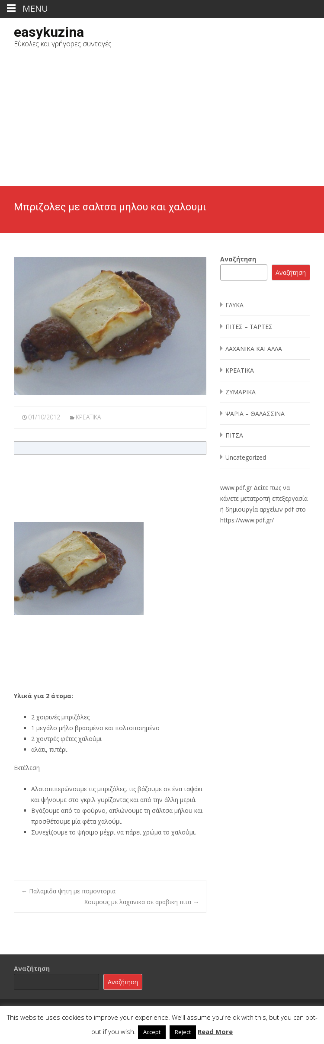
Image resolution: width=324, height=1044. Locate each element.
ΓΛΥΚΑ (234, 305)
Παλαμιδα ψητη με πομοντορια (68, 891)
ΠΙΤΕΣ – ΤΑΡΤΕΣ (249, 326)
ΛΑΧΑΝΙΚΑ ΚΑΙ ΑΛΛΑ (253, 349)
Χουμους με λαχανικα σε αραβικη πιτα (141, 902)
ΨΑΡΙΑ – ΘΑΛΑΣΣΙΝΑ (255, 413)
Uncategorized (245, 457)
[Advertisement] (162, 121)
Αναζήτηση (238, 259)
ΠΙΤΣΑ (234, 435)
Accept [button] (151, 1032)
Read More (215, 1031)
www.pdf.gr (236, 487)
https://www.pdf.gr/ (247, 520)
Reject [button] (183, 1032)
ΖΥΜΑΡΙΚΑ (240, 392)
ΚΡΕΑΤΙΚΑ (88, 417)
